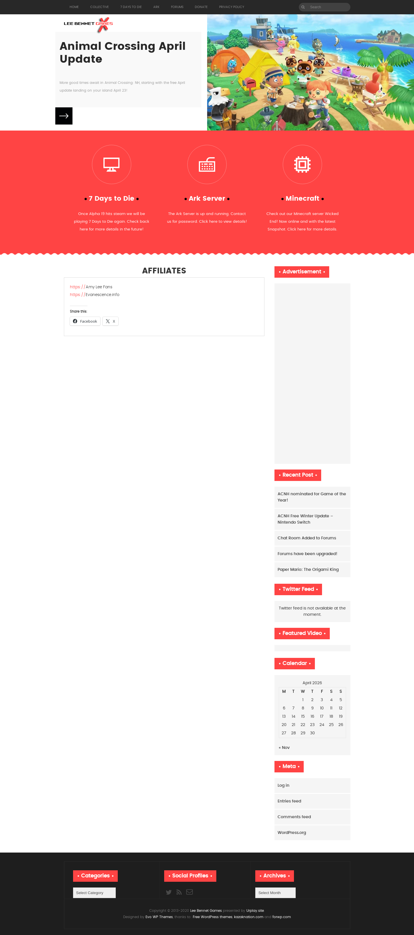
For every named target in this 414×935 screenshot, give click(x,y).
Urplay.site (254, 910)
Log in (283, 786)
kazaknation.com (248, 917)
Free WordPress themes (212, 917)
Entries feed (289, 801)
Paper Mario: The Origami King (308, 570)
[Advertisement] (312, 373)
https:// (78, 287)
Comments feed (294, 817)
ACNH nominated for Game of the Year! (312, 497)
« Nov (284, 748)
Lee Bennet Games (206, 910)
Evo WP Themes (159, 917)
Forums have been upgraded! (308, 554)
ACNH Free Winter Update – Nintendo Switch (305, 519)
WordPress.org (292, 833)
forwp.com (281, 917)
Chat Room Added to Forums (307, 538)
